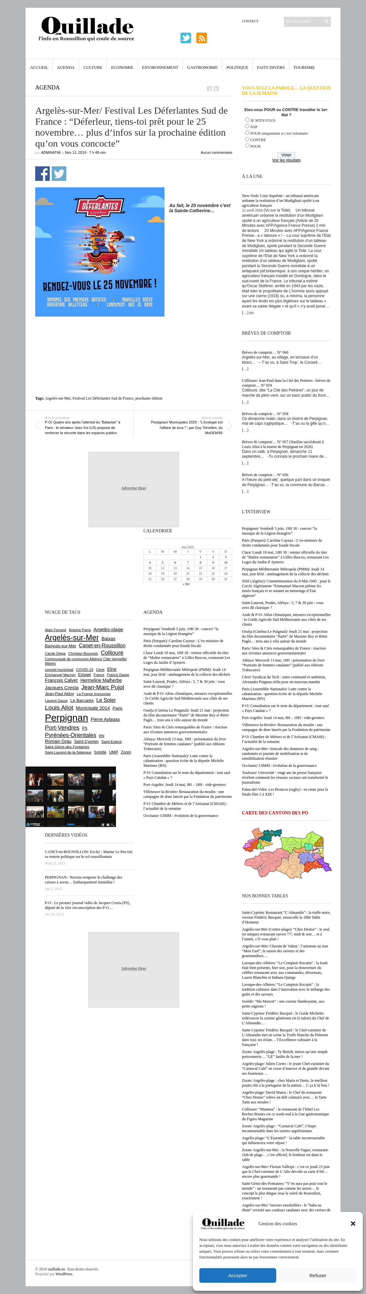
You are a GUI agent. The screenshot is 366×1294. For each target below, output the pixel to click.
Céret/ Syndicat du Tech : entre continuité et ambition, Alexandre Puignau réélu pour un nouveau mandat (284, 679)
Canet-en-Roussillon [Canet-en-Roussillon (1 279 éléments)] (102, 645)
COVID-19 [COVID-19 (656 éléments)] (84, 670)
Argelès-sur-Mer (58, 398)
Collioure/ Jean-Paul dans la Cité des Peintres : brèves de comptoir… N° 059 (286, 383)
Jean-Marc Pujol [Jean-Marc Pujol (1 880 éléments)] (102, 687)
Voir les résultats (286, 160)
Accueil (39, 67)
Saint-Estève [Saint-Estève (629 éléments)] (111, 742)
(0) (251, 313)
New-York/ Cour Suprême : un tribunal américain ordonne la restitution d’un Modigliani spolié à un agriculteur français (280, 200)
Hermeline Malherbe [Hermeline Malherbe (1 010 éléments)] (101, 680)
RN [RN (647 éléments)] (101, 736)
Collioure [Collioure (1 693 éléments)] (112, 653)
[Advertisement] (133, 331)
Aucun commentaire (216, 152)
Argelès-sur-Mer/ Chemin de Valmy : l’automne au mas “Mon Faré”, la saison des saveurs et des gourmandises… (285, 951)
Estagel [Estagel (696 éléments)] (84, 675)
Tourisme (304, 67)
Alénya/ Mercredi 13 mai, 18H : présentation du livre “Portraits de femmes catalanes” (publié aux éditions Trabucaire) (283, 665)
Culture (92, 67)
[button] (353, 1223)
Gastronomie (202, 67)
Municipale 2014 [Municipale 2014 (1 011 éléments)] (93, 708)
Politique (237, 67)
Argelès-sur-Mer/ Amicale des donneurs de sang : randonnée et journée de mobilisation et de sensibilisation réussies (280, 753)
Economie (122, 67)
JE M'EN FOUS (263, 120)
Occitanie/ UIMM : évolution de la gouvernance (279, 765)
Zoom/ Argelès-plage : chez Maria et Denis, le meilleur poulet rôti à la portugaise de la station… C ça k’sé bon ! (285, 1083)
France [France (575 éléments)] (99, 675)
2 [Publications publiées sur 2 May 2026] (213, 557)
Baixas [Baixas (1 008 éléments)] (108, 638)
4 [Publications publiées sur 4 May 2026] (150, 562)
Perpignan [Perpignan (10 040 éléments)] (66, 717)
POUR (255, 146)
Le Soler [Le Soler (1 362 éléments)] (106, 700)
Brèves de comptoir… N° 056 (265, 475)
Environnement (160, 67)
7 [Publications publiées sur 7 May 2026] (188, 562)
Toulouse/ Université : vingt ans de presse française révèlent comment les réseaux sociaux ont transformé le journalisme (285, 777)
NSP (253, 127)
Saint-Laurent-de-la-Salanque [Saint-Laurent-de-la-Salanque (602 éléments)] (68, 752)
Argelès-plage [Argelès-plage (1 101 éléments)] (108, 629)
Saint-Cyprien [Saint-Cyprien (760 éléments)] (86, 741)
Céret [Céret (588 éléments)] (100, 670)
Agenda (66, 67)
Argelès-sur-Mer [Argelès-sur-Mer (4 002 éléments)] (72, 637)
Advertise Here (133, 488)
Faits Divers (271, 67)
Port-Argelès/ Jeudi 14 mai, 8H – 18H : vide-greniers (283, 717)
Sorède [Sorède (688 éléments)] (100, 752)
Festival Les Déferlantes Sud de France (103, 398)
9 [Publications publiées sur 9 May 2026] (213, 562)
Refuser (318, 1275)
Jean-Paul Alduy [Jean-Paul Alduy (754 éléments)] (59, 694)
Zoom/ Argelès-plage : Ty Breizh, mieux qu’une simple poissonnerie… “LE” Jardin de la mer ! (285, 1054)
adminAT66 (51, 152)
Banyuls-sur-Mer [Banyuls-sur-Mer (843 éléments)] (60, 645)
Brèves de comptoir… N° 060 (265, 352)
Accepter (237, 1275)
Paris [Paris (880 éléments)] (117, 708)
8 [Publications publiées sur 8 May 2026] (200, 562)
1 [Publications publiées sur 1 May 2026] (200, 557)
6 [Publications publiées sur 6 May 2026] (175, 562)
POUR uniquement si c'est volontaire (279, 133)
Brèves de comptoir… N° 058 (265, 414)
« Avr (186, 584)
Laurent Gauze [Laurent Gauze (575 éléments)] (56, 701)
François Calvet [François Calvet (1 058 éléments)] (61, 680)
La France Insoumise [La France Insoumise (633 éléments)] (93, 694)
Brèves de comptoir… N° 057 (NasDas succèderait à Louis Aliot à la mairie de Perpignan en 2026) (283, 444)
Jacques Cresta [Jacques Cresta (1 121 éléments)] (61, 687)
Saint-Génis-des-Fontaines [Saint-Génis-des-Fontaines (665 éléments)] (67, 747)
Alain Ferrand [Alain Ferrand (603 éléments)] (55, 630)
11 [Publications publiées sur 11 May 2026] (150, 568)
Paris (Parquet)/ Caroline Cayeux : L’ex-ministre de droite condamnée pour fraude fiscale (282, 543)
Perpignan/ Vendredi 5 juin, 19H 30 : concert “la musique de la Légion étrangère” (279, 531)
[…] (245, 312)
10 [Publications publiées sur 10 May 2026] (225, 562)
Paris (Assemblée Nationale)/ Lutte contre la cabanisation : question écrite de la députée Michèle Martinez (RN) (282, 694)
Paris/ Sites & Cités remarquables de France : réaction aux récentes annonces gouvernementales (284, 650)
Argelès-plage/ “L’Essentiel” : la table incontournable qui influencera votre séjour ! (283, 1140)
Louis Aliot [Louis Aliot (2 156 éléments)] (59, 707)
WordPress (64, 1274)
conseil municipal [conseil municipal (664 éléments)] (59, 670)
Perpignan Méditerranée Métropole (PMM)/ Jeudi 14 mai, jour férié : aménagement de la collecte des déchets (285, 571)
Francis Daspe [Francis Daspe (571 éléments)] (118, 675)
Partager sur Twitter (59, 173)
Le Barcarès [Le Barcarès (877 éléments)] (82, 700)
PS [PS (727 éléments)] (84, 728)
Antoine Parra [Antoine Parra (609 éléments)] (80, 630)
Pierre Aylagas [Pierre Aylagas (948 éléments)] (105, 719)
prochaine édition (148, 398)
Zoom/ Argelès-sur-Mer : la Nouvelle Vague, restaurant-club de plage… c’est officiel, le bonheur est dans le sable (285, 1155)
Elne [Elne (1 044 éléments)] (112, 669)
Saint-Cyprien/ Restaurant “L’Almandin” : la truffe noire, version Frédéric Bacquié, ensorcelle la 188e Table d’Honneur (286, 917)
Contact (250, 21)
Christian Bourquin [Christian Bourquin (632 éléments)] (83, 653)
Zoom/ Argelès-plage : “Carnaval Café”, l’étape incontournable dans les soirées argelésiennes (279, 1128)
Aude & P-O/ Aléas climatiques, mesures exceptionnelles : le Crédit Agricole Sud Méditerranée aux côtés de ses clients (286, 619)
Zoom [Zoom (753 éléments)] (126, 752)
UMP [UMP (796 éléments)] (113, 752)
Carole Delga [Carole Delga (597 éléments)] (55, 653)
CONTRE (258, 140)
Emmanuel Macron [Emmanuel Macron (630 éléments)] (60, 675)
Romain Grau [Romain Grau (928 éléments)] (58, 741)
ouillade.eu (56, 1269)
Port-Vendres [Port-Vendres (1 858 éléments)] (62, 727)
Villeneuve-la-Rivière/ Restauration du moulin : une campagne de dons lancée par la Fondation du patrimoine (286, 727)
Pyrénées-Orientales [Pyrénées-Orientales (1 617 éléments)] (70, 735)
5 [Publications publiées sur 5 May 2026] (162, 562)
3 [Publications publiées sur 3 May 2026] (225, 557)
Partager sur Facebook (42, 173)
